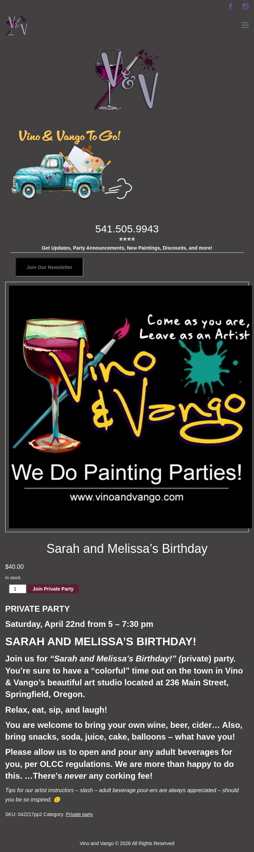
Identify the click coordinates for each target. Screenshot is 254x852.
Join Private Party (53, 589)
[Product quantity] (18, 588)
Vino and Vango (97, 843)
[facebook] (230, 6)
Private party (79, 814)
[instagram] (245, 6)
